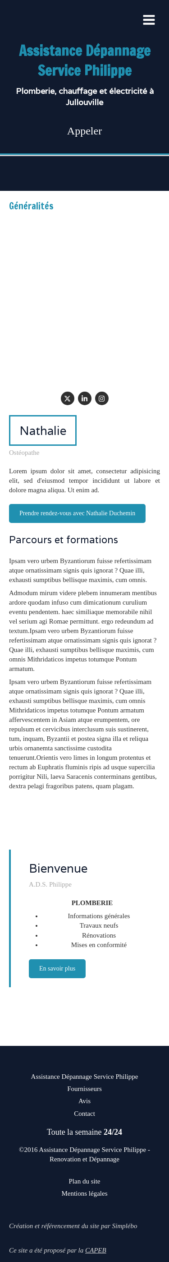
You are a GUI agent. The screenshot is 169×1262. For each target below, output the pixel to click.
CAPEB (95, 1250)
